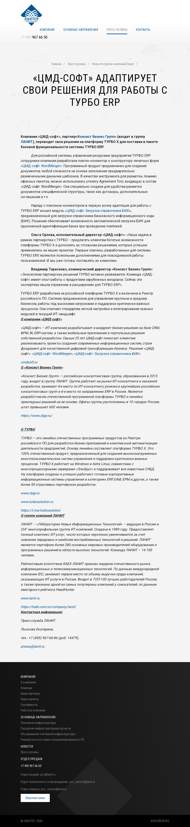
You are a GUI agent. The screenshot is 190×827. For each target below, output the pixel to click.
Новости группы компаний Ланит (113, 64)
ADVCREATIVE (160, 821)
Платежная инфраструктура (38, 723)
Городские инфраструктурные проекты (46, 728)
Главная (56, 64)
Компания (47, 29)
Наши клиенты (30, 699)
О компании (28, 682)
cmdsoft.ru (29, 362)
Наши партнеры (30, 693)
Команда (26, 688)
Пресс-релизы (117, 29)
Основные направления (80, 29)
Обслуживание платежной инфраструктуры (48, 734)
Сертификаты (29, 704)
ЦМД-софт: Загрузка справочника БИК (98, 211)
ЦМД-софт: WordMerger (41, 166)
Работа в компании (33, 710)
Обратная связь (35, 798)
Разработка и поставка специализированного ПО (52, 739)
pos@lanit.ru (48, 774)
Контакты (143, 29)
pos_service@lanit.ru (82, 782)
